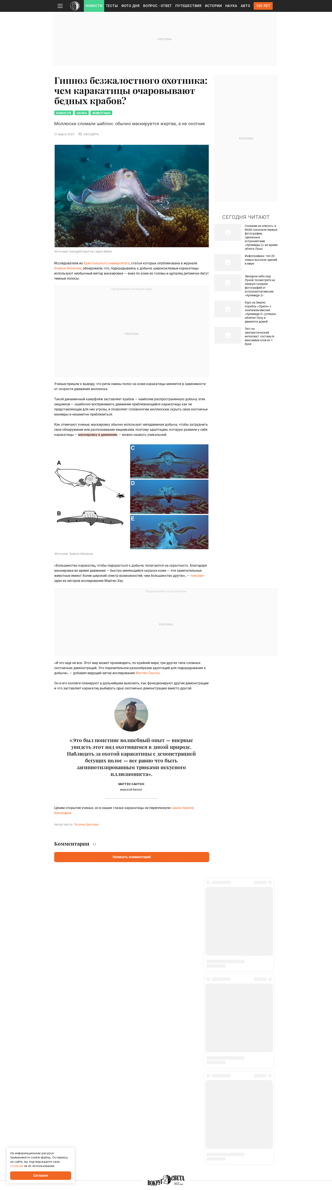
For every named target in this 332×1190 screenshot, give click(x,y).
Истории (213, 6)
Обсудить (88, 134)
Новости (94, 6)
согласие (16, 1166)
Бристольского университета (107, 264)
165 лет (263, 6)
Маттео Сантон (148, 673)
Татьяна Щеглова (86, 825)
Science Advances (67, 269)
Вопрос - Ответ (157, 6)
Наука (231, 6)
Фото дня (130, 6)
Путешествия (188, 6)
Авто (245, 6)
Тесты (112, 6)
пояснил (197, 576)
